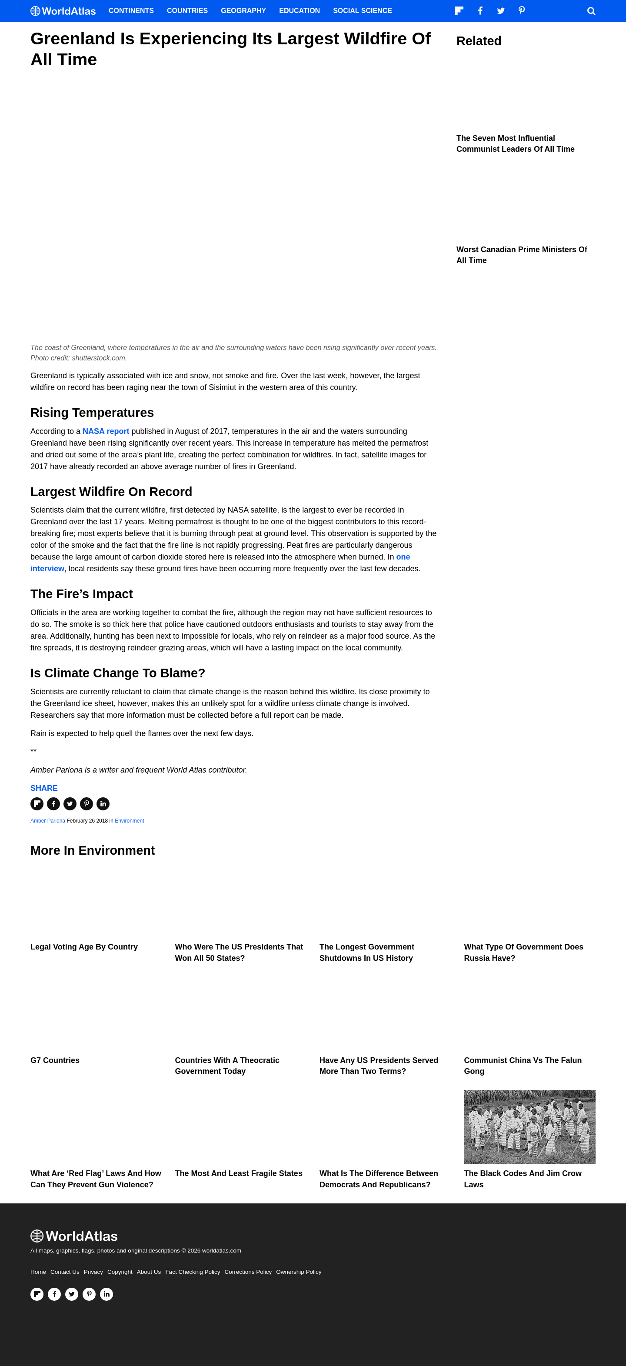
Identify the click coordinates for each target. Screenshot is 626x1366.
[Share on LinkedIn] (103, 803)
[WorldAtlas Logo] (66, 11)
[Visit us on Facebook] (54, 1294)
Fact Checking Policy (192, 1272)
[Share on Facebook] (53, 803)
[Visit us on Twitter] (71, 1294)
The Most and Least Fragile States (239, 1173)
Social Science (362, 10)
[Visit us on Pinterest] (89, 1294)
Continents (131, 10)
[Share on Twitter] (70, 803)
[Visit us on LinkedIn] (106, 1294)
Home (38, 1272)
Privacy (93, 1272)
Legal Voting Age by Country (84, 947)
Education (299, 10)
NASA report (106, 431)
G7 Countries (55, 1060)
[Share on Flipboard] (36, 803)
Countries (187, 10)
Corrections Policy (248, 1272)
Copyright (120, 1272)
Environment (129, 821)
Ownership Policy (298, 1272)
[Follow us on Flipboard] (36, 1294)
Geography (243, 10)
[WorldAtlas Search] (591, 11)
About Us (149, 1272)
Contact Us (65, 1272)
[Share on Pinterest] (86, 803)
